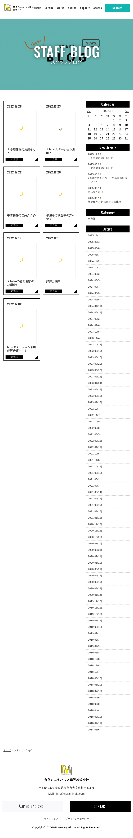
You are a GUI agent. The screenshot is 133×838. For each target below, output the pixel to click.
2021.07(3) (94, 485)
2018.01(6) (94, 729)
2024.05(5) (94, 299)
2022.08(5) (94, 434)
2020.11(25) (95, 530)
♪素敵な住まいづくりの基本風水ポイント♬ (107, 178)
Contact (117, 8)
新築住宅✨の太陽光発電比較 (107, 199)
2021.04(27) (95, 498)
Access (97, 8)
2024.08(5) (94, 280)
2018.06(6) (94, 697)
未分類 (92, 218)
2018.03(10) (95, 716)
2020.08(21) (95, 549)
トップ (7, 750)
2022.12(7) (94, 408)
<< (89, 111)
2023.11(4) (94, 338)
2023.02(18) (95, 395)
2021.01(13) (95, 517)
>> (127, 111)
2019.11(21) (95, 607)
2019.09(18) (95, 620)
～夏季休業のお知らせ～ (107, 166)
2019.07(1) (94, 633)
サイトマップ (51, 818)
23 (120, 134)
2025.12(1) (94, 235)
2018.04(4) (94, 710)
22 (114, 134)
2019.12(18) (95, 601)
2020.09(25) (95, 543)
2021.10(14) (95, 466)
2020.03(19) (95, 582)
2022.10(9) (94, 421)
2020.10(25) (95, 537)
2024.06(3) (94, 293)
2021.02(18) (95, 511)
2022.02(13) (95, 440)
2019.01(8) (94, 652)
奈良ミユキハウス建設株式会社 (66, 770)
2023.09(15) (95, 351)
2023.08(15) (95, 357)
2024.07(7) (94, 286)
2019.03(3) (94, 639)
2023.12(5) (94, 331)
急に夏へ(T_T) (107, 189)
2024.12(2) (94, 261)
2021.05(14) (95, 492)
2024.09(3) (94, 274)
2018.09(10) (95, 678)
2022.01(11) (95, 447)
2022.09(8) (94, 428)
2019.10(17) (95, 614)
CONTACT (100, 806)
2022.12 (108, 110)
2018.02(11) (95, 723)
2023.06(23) (95, 370)
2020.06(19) (95, 562)
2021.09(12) (95, 472)
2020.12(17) (95, 524)
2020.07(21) (95, 556)
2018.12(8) (94, 659)
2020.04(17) (95, 575)
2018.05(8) (94, 704)
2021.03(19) (95, 505)
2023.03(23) (95, 389)
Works (60, 8)
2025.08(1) (94, 241)
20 (101, 134)
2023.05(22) (95, 376)
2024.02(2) (94, 318)
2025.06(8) (94, 248)
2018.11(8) (94, 665)
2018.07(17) (95, 691)
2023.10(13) (95, 344)
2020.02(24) (95, 588)
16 (120, 129)
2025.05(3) (94, 254)
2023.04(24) (95, 383)
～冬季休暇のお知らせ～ (107, 155)
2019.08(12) (95, 627)
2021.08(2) (94, 479)
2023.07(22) (95, 363)
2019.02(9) (94, 646)
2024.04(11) (95, 306)
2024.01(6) (94, 325)
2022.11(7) (94, 415)
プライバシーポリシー (77, 818)
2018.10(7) (94, 671)
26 (95, 138)
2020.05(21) (95, 569)
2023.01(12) (95, 402)
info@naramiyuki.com (70, 793)
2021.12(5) (94, 453)
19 (95, 134)
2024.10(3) (94, 267)
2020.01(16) (95, 594)
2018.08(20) (95, 684)
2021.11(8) (94, 460)
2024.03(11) (95, 312)
